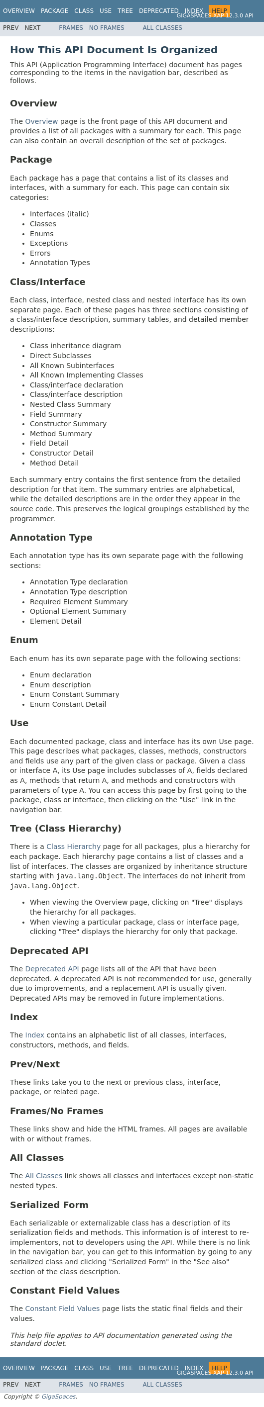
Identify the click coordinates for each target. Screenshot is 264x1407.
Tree (125, 10)
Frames (71, 27)
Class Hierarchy (73, 846)
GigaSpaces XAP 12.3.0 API (215, 15)
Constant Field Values (62, 1309)
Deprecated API (52, 969)
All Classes (162, 27)
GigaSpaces (58, 1396)
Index (194, 10)
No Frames (107, 27)
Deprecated (159, 10)
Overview (19, 10)
